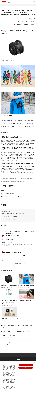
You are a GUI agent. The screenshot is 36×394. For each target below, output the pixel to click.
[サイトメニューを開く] (34, 2)
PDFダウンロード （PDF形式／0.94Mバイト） (25, 24)
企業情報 (2, 5)
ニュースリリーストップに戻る (8, 335)
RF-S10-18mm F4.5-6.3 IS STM (10, 216)
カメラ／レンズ (6, 344)
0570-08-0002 (10, 242)
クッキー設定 (25, 365)
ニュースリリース (7, 354)
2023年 (12, 354)
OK (25, 367)
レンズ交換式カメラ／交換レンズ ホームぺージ (13, 219)
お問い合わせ (18, 263)
